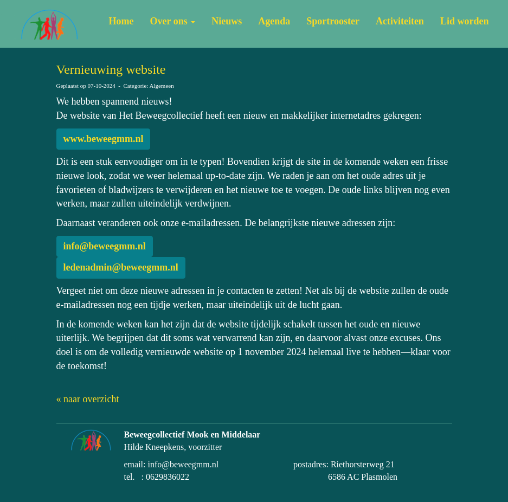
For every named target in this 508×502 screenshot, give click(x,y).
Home (121, 21)
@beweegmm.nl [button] (104, 246)
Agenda (274, 21)
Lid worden (464, 21)
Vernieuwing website (111, 69)
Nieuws (226, 21)
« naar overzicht (87, 399)
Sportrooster (332, 21)
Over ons (173, 21)
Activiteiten (400, 21)
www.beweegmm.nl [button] (103, 138)
